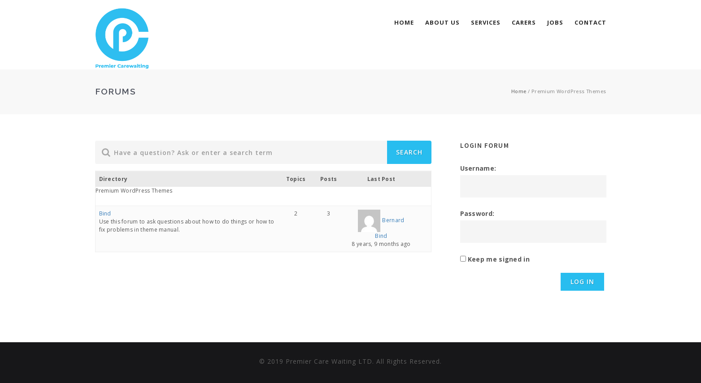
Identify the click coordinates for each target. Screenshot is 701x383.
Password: (477, 213)
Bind (105, 213)
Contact (590, 22)
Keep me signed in (499, 259)
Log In (582, 281)
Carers (524, 22)
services (486, 22)
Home (404, 22)
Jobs (555, 22)
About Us (442, 22)
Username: (478, 168)
